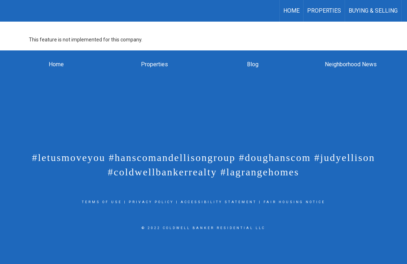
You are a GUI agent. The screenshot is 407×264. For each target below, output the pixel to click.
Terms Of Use (102, 202)
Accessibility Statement (219, 202)
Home (291, 10)
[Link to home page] (9, 11)
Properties (324, 10)
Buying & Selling (373, 10)
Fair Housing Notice (294, 202)
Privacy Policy (151, 202)
